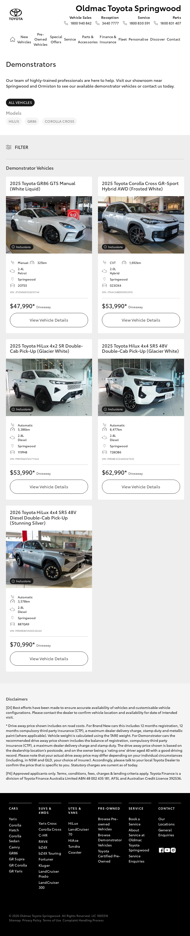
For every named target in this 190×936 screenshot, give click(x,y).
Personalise (138, 39)
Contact (173, 39)
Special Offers (56, 39)
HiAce (73, 840)
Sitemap (15, 920)
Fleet (123, 39)
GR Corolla (18, 865)
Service (70, 39)
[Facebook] (161, 850)
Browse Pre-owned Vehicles (108, 823)
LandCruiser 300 (49, 885)
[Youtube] (167, 850)
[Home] (12, 39)
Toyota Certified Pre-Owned (109, 856)
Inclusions (23, 247)
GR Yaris (16, 870)
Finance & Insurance (108, 39)
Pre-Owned (109, 808)
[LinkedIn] (179, 850)
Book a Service (135, 821)
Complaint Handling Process (83, 920)
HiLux (14, 121)
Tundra (74, 846)
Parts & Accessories (88, 39)
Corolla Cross (59, 121)
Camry (14, 846)
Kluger (44, 865)
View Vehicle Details (49, 320)
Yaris (13, 818)
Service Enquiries (136, 858)
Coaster (74, 852)
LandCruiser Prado (49, 874)
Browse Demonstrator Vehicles (110, 839)
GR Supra (16, 858)
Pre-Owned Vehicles (41, 39)
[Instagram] (173, 850)
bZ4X (43, 847)
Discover (157, 39)
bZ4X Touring (50, 853)
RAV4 (43, 841)
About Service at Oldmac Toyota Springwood (139, 839)
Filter (21, 147)
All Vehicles (20, 102)
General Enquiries (166, 832)
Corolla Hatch (15, 827)
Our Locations (166, 821)
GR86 (32, 121)
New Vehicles (24, 39)
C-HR (43, 835)
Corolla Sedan (15, 838)
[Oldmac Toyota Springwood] (16, 14)
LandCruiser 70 (78, 832)
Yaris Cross (48, 823)
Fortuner (46, 859)
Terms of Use (52, 920)
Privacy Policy (31, 920)
